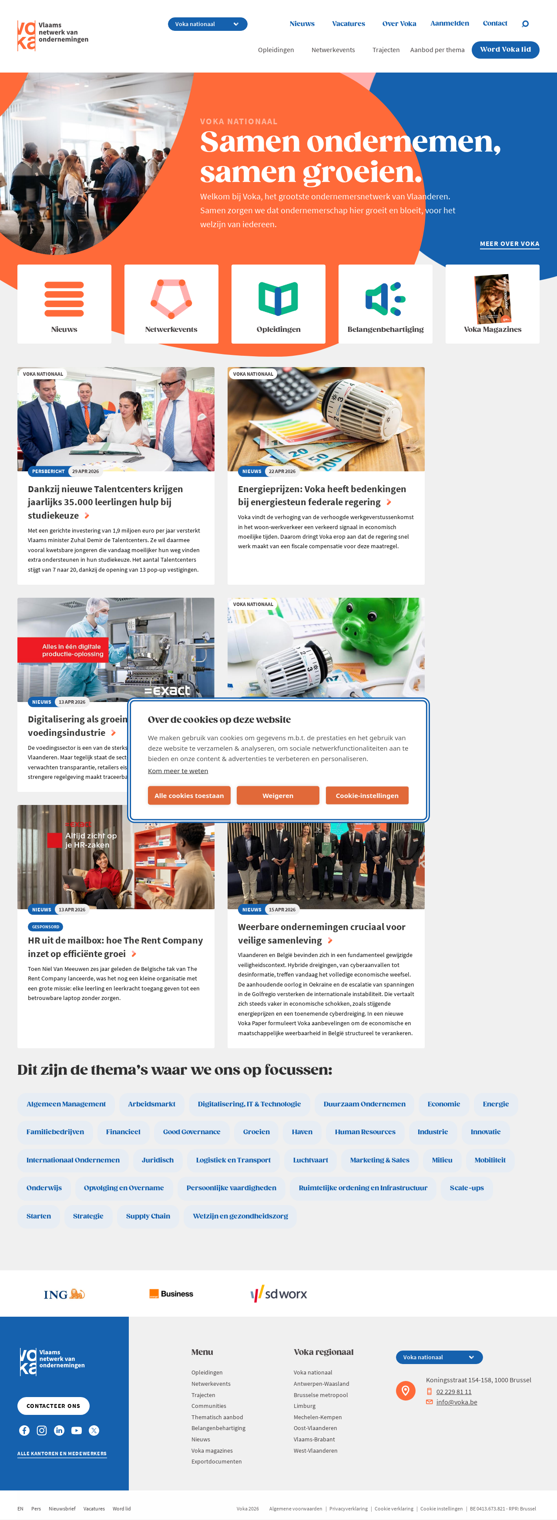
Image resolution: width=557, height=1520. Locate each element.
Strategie (88, 1216)
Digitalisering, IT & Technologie (249, 1104)
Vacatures (348, 24)
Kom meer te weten (178, 770)
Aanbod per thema (437, 49)
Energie (496, 1104)
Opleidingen (276, 49)
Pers (36, 1508)
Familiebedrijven (55, 1132)
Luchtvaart (310, 1160)
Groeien (256, 1132)
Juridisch (158, 1160)
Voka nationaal (313, 1372)
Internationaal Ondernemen (73, 1160)
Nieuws (302, 24)
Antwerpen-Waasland (321, 1384)
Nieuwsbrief (62, 1508)
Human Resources (365, 1132)
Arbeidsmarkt (151, 1104)
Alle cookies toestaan (189, 795)
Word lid (122, 1508)
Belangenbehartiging (218, 1428)
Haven (302, 1132)
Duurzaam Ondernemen (365, 1104)
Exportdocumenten (216, 1461)
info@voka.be (451, 1401)
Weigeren (277, 795)
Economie (444, 1104)
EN (20, 1508)
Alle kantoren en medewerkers (62, 1453)
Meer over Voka (510, 243)
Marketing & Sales (379, 1160)
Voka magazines (212, 1450)
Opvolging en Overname (124, 1188)
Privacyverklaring (348, 1508)
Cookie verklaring (394, 1508)
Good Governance (192, 1132)
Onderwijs (44, 1188)
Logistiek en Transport (233, 1160)
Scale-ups (467, 1188)
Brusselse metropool (321, 1395)
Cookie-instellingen (367, 795)
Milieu (442, 1160)
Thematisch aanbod (217, 1417)
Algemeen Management (66, 1104)
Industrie (433, 1132)
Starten (39, 1216)
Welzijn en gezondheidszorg (240, 1216)
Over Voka (399, 24)
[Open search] (530, 24)
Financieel (123, 1132)
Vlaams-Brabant (314, 1439)
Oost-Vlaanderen (315, 1428)
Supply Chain (148, 1216)
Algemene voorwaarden (295, 1508)
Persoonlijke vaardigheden (231, 1188)
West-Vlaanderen (316, 1450)
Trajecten (386, 49)
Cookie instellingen (441, 1508)
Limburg (304, 1406)
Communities (208, 1406)
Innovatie (486, 1132)
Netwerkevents (333, 49)
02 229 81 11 (449, 1391)
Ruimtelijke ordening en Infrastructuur (363, 1188)
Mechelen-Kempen (318, 1417)
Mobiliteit (490, 1160)
